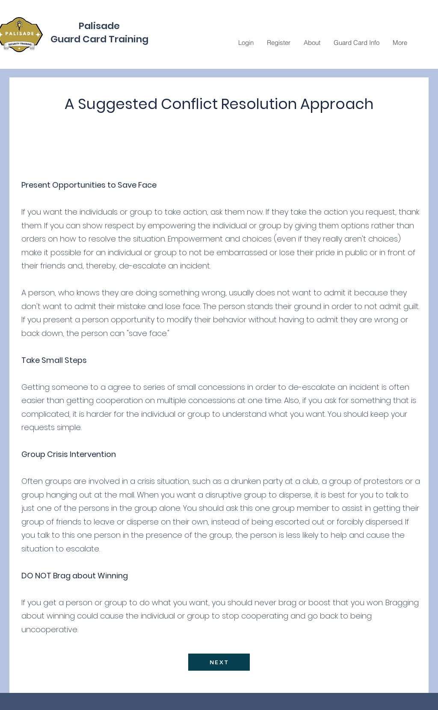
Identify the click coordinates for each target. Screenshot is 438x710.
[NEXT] (219, 662)
